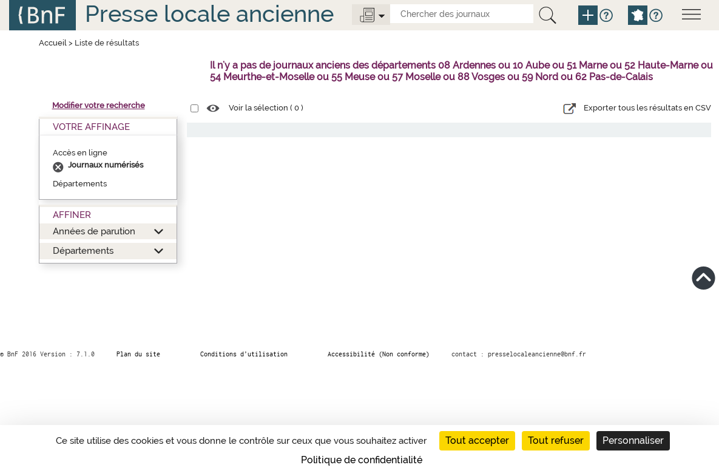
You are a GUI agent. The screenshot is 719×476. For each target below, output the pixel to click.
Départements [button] (83, 250)
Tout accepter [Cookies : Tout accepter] (477, 440)
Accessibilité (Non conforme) (379, 354)
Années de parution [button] (94, 231)
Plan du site (138, 354)
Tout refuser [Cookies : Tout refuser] (556, 440)
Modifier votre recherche (98, 105)
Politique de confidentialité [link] (361, 460)
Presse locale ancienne (209, 13)
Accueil (53, 42)
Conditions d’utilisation (244, 354)
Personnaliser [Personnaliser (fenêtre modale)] (633, 440)
